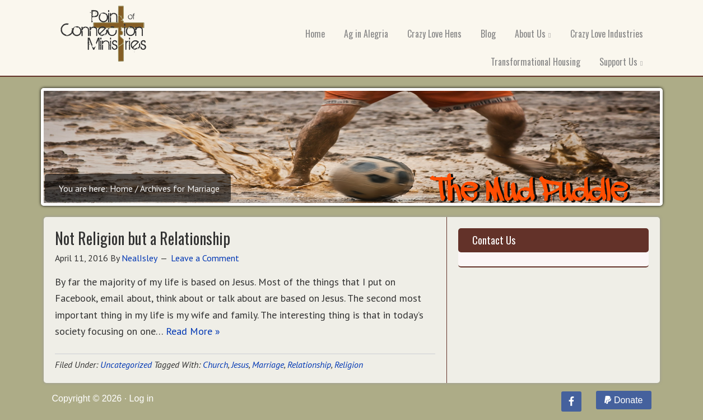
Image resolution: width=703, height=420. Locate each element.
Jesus (240, 364)
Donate (623, 400)
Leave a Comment (205, 258)
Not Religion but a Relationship (142, 238)
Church (215, 364)
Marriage (268, 364)
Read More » (193, 331)
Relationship (309, 364)
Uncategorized (126, 364)
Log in (141, 398)
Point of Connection (103, 36)
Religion (348, 364)
